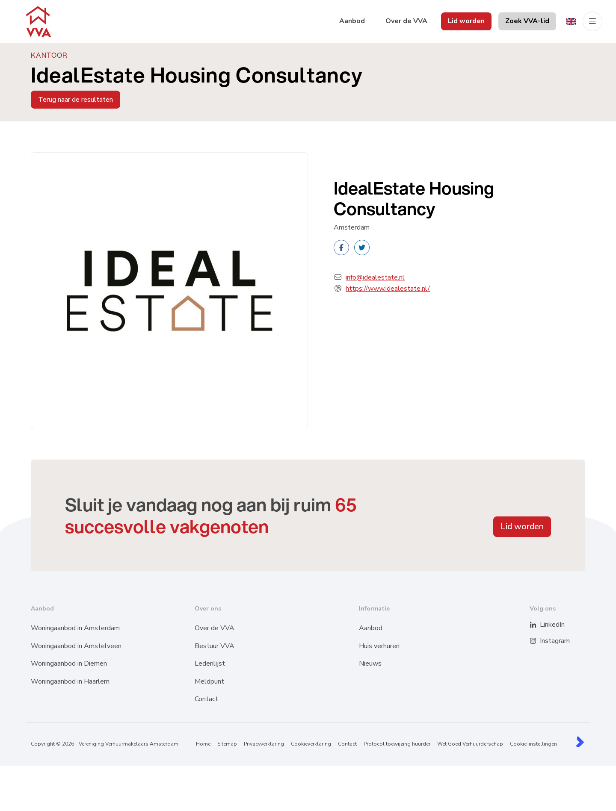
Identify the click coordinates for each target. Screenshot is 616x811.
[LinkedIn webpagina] (538, 625)
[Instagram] (538, 641)
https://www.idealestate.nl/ (388, 288)
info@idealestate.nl (375, 277)
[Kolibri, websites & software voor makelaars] (580, 741)
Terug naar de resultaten (75, 99)
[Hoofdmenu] (592, 21)
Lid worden (522, 526)
